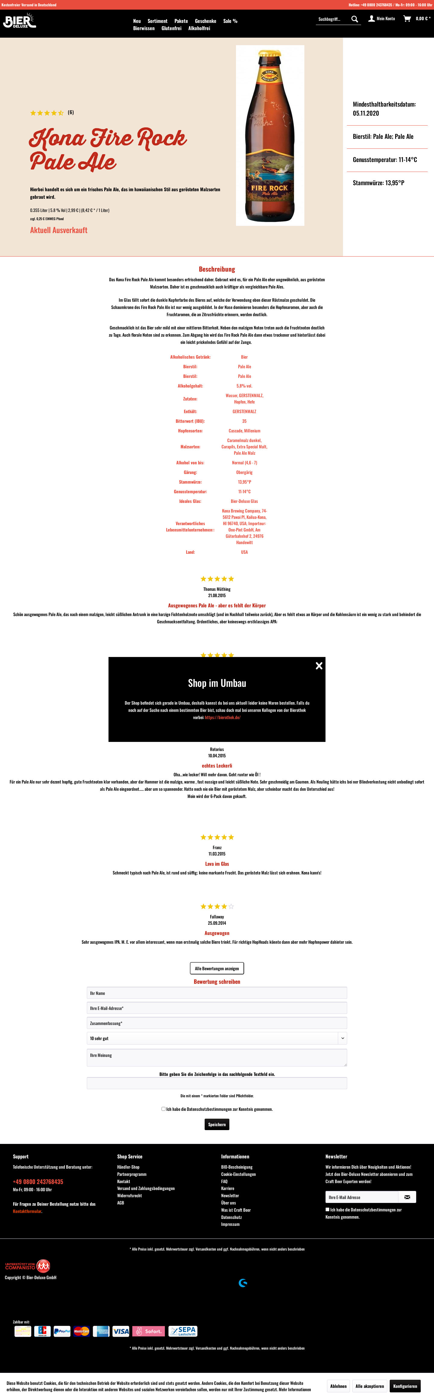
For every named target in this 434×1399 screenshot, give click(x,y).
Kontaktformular (27, 1211)
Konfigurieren (405, 1386)
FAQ (224, 1181)
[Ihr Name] (217, 993)
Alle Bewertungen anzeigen (217, 968)
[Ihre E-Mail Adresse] (362, 1197)
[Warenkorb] (417, 19)
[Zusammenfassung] (217, 1023)
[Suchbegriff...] (338, 19)
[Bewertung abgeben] (217, 1038)
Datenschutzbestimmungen (209, 1109)
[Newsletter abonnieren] (407, 1197)
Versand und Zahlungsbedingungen (146, 1188)
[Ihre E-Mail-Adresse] (217, 1008)
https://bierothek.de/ (223, 717)
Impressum (230, 1224)
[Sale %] (230, 20)
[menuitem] (137, 20)
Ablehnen (338, 1386)
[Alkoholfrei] (199, 28)
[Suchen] (354, 19)
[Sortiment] (158, 20)
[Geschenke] (205, 20)
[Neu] (137, 20)
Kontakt (123, 1181)
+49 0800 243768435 (376, 4)
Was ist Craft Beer (236, 1210)
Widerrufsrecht (129, 1195)
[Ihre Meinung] (217, 1058)
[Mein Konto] (382, 19)
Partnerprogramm (131, 1174)
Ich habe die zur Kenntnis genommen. (219, 1109)
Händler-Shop (128, 1167)
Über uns (228, 1202)
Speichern (217, 1124)
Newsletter (230, 1195)
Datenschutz (231, 1217)
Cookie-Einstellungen (238, 1174)
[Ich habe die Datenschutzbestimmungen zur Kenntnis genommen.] (163, 1109)
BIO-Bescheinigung (237, 1167)
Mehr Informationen (295, 1389)
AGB (120, 1202)
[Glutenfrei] (171, 28)
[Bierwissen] (144, 28)
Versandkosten (206, 1248)
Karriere (227, 1188)
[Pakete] (181, 20)
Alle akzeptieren (370, 1386)
